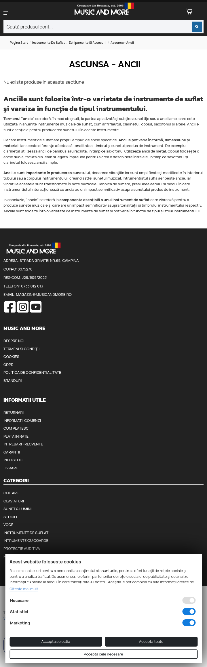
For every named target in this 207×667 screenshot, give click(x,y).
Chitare (11, 493)
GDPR (8, 364)
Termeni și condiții (21, 348)
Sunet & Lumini (17, 508)
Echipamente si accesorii (87, 42)
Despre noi (13, 340)
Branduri (12, 380)
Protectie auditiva (21, 548)
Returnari (13, 412)
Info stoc (12, 459)
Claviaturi (13, 501)
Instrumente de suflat (48, 42)
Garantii (11, 452)
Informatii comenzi (22, 420)
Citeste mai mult (24, 588)
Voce (8, 524)
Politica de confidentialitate (32, 372)
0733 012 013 (32, 286)
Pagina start (19, 42)
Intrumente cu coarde (25, 540)
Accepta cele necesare (103, 654)
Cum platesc (16, 428)
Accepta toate (151, 641)
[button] (17, 13)
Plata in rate (16, 436)
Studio (10, 516)
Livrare (10, 467)
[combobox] (103, 26)
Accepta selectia (55, 641)
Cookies (11, 356)
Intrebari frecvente (23, 444)
